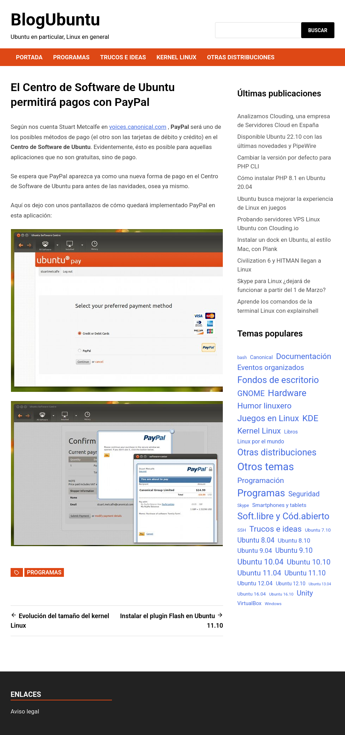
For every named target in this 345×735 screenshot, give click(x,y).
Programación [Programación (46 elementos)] (260, 480)
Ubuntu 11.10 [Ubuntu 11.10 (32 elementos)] (305, 573)
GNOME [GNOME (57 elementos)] (251, 393)
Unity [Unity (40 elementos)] (305, 593)
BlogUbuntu (55, 20)
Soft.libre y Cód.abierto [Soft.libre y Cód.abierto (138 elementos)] (283, 516)
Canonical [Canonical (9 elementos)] (261, 357)
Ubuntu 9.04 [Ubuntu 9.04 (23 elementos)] (254, 550)
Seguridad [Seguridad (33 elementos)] (304, 494)
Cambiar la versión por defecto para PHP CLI (284, 162)
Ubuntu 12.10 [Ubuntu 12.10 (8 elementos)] (290, 583)
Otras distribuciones (240, 57)
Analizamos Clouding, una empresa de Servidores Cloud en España (283, 121)
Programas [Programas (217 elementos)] (261, 493)
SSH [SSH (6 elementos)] (241, 530)
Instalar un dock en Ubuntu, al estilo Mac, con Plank (284, 244)
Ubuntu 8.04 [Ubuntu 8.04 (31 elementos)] (255, 540)
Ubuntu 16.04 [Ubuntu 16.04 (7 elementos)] (251, 594)
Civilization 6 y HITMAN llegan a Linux (279, 265)
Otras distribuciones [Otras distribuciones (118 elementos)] (276, 452)
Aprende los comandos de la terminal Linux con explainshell (278, 306)
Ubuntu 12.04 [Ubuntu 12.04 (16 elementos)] (255, 583)
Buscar (317, 30)
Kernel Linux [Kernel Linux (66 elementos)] (259, 431)
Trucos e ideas (123, 57)
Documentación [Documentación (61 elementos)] (303, 356)
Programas (71, 57)
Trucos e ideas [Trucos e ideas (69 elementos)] (275, 529)
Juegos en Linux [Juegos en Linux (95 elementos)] (268, 418)
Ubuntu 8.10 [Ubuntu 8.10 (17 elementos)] (294, 540)
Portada (29, 57)
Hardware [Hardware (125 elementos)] (287, 393)
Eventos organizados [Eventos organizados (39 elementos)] (270, 367)
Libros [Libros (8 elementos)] (291, 432)
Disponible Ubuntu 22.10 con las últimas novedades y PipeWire (279, 141)
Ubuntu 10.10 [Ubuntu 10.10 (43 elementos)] (309, 562)
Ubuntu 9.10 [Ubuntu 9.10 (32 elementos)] (294, 550)
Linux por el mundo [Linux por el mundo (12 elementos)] (260, 441)
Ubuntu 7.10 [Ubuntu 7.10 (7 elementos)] (318, 530)
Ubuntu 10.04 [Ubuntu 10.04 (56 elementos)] (260, 561)
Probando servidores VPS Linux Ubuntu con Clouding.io (278, 224)
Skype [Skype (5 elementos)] (243, 505)
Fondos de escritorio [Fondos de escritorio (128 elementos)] (278, 380)
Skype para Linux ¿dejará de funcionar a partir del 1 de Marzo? (281, 285)
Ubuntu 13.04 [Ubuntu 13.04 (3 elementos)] (320, 584)
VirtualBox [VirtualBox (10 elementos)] (249, 603)
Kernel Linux (176, 57)
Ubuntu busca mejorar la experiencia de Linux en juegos (285, 203)
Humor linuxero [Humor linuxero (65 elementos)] (264, 406)
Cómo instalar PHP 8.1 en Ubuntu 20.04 (281, 182)
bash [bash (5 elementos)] (242, 357)
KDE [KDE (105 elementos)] (310, 418)
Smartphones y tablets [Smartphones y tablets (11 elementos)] (279, 505)
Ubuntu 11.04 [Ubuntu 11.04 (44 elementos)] (259, 573)
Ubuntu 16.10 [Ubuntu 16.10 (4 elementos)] (281, 594)
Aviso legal (25, 711)
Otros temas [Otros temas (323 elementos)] (265, 467)
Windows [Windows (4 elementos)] (273, 603)
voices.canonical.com (137, 126)
